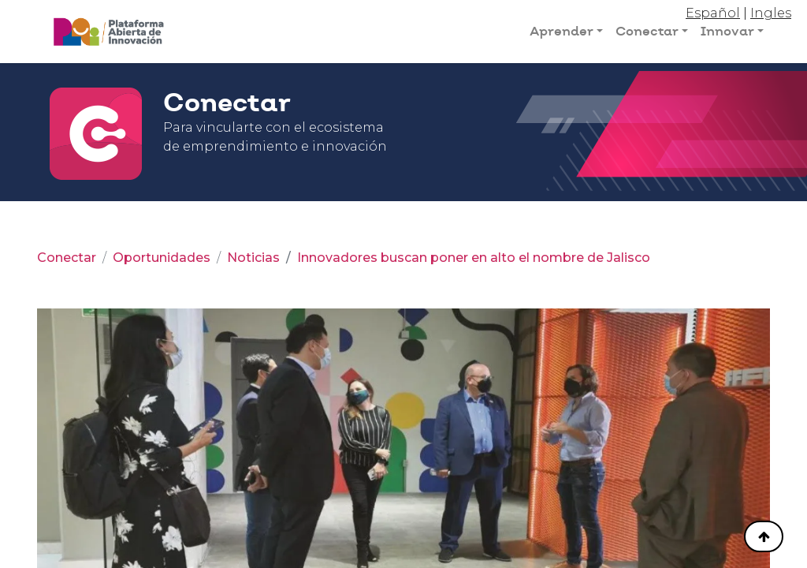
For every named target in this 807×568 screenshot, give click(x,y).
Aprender (561, 31)
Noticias (253, 257)
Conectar (647, 31)
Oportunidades (161, 257)
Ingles (770, 13)
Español (713, 13)
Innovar (727, 31)
